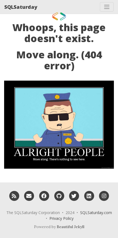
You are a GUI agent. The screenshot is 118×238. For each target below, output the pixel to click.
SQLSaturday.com (96, 212)
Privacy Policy (61, 218)
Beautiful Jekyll (70, 226)
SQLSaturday (20, 7)
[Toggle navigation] (107, 7)
